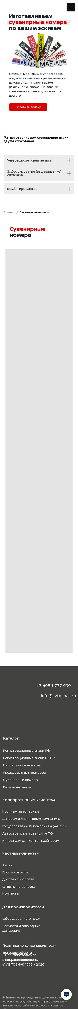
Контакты (10, 893)
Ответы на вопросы (19, 886)
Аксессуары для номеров (24, 772)
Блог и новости (15, 872)
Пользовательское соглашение (21, 957)
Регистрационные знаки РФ (26, 750)
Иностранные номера (21, 765)
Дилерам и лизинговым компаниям (31, 818)
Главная (9, 212)
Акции (7, 865)
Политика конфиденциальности (30, 945)
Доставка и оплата (18, 879)
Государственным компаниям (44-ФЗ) (34, 826)
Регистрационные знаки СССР (29, 758)
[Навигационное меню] (71, 7)
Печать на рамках (18, 787)
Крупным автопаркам (20, 811)
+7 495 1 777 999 (54, 685)
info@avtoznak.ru (58, 695)
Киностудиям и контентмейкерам (30, 840)
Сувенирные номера (20, 779)
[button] (28, 107)
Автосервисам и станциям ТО (27, 833)
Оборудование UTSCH (21, 918)
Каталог (11, 738)
